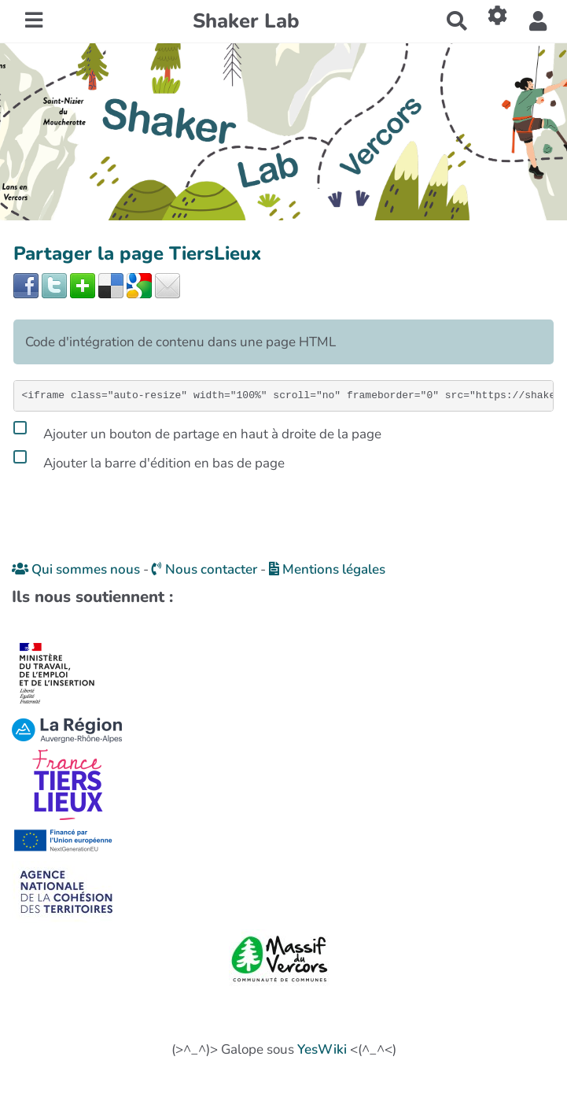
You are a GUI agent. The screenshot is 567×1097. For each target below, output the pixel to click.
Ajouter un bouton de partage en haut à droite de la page (197, 431)
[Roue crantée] (498, 15)
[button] (538, 21)
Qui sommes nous (76, 569)
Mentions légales (327, 569)
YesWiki (322, 1049)
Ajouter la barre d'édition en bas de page (149, 460)
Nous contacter (204, 569)
